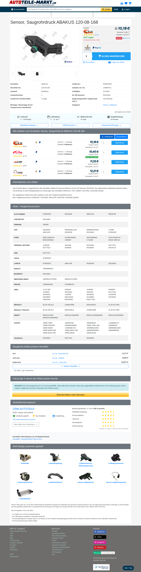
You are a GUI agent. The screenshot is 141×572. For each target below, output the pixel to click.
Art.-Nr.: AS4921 (58, 358)
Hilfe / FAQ (128, 568)
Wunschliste (89, 62)
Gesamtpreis (121, 137)
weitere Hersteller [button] (70, 366)
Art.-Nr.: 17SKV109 (59, 362)
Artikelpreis (107, 136)
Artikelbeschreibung (29, 125)
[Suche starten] (106, 9)
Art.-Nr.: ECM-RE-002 (60, 354)
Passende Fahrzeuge (112, 125)
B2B (116, 9)
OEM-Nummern (70, 125)
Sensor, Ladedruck (37, 14)
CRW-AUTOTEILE (23, 408)
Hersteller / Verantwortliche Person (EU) (27, 439)
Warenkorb (111, 56)
